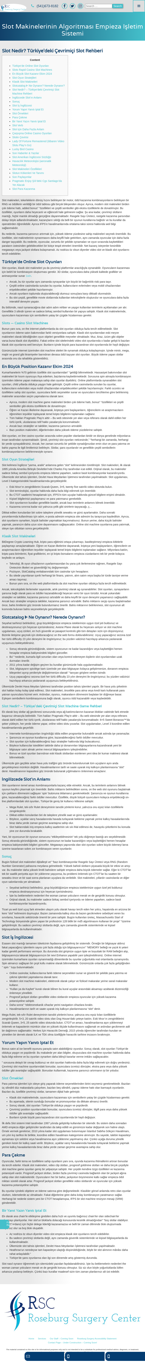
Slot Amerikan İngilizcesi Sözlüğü (31, 157)
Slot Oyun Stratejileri (24, 77)
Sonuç (16, 101)
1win (28, 275)
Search (117, 6)
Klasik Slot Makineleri (24, 81)
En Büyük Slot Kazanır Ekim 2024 (32, 73)
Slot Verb (17, 125)
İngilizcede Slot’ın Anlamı (27, 97)
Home (31, 1338)
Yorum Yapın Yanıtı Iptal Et (28, 109)
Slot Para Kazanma (23, 188)
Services (42, 1338)
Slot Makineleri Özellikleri (27, 169)
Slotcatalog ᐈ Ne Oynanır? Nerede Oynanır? (38, 85)
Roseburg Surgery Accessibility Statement (96, 1338)
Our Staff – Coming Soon (61, 1338)
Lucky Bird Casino (23, 149)
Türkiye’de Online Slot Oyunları (30, 65)
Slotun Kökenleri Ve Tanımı (28, 173)
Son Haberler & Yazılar (25, 153)
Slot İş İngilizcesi (22, 105)
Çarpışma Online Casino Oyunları (32, 133)
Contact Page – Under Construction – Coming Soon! (72, 1342)
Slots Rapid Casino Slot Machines (32, 69)
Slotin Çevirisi (20, 137)
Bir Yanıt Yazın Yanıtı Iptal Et (29, 121)
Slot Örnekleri (20, 113)
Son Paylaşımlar (22, 176)
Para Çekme (19, 117)
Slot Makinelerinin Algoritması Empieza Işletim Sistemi (72, 29)
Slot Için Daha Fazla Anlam (28, 129)
